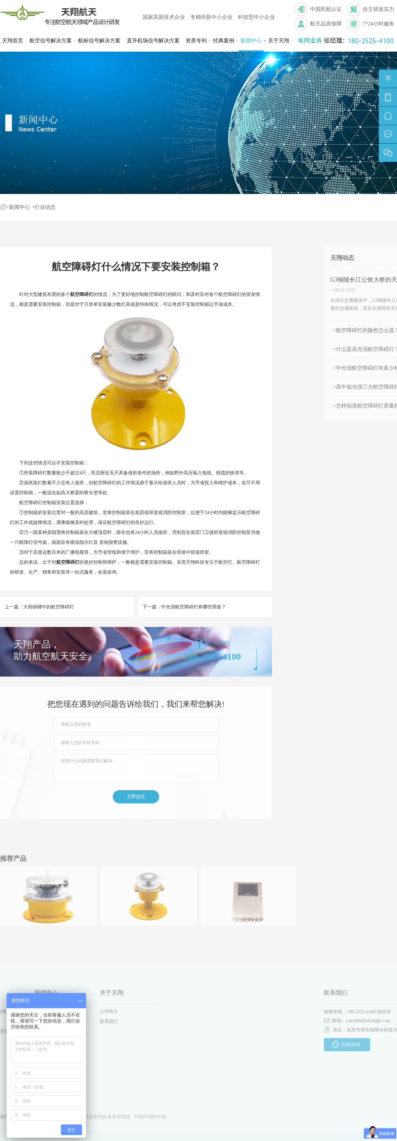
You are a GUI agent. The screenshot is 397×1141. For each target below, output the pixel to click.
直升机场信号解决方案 (153, 40)
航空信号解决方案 (51, 40)
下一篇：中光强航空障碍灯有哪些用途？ (184, 606)
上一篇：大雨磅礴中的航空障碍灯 (39, 606)
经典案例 (224, 40)
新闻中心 (252, 40)
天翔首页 (12, 40)
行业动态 (45, 207)
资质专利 (197, 40)
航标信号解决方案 (99, 40)
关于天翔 (279, 40)
